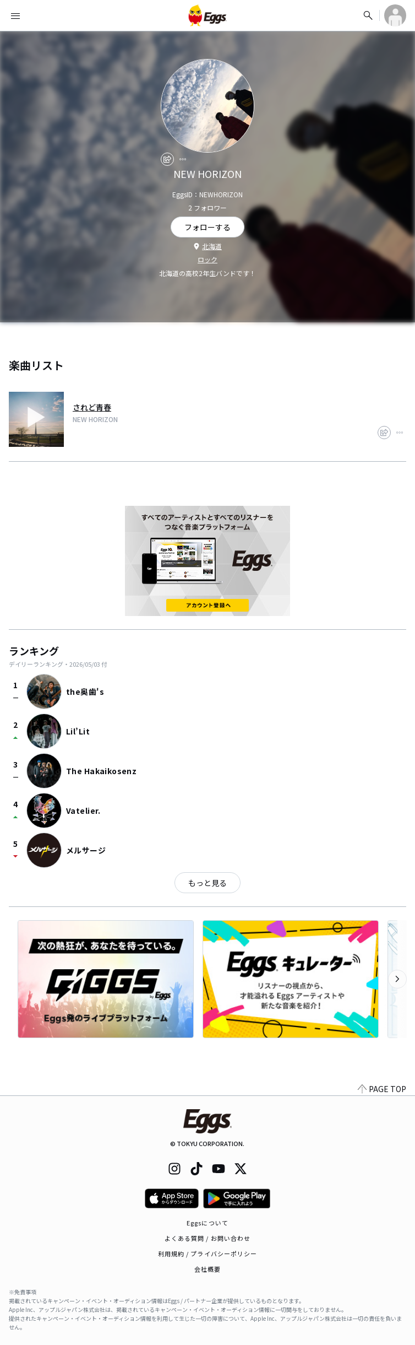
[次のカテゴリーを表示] (397, 979)
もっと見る (207, 882)
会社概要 (207, 1269)
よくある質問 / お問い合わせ (208, 1238)
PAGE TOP (382, 1088)
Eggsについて (207, 1222)
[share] (167, 159)
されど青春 (92, 407)
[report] (182, 159)
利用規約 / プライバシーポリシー (208, 1253)
